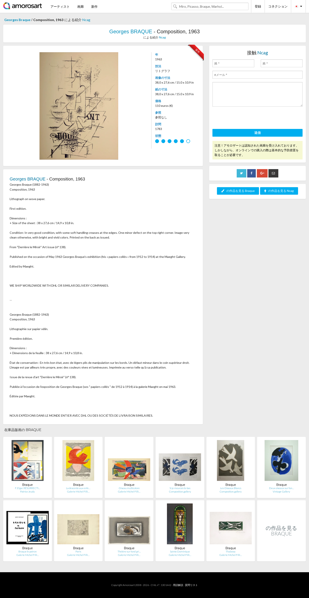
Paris (78, 551)
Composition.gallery (180, 491)
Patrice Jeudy (27, 491)
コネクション (278, 6)
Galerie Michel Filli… (78, 491)
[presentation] (245, 118)
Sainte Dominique (180, 551)
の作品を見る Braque (238, 191)
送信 (257, 133)
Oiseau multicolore (129, 488)
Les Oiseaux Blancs (230, 488)
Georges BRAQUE (130, 31)
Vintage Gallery (281, 491)
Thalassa (230, 551)
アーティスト (60, 6)
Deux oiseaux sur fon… (281, 488)
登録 (258, 6)
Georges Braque (17, 20)
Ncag (86, 20)
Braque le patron (27, 551)
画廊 (80, 6)
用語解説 (178, 585)
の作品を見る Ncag (279, 191)
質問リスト (191, 585)
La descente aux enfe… (78, 488)
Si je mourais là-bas (180, 488)
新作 (94, 6)
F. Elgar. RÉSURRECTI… (27, 488)
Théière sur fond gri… (129, 551)
